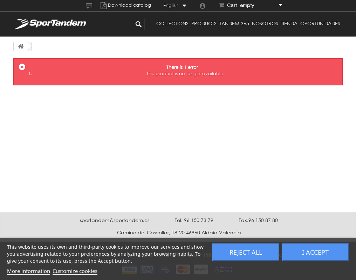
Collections (172, 23)
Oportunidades (320, 23)
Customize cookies (75, 270)
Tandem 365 (234, 23)
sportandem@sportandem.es (114, 220)
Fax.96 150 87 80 (258, 220)
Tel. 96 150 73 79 (194, 220)
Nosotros (265, 23)
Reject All (246, 252)
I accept (315, 252)
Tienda (289, 23)
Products (204, 23)
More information (28, 270)
